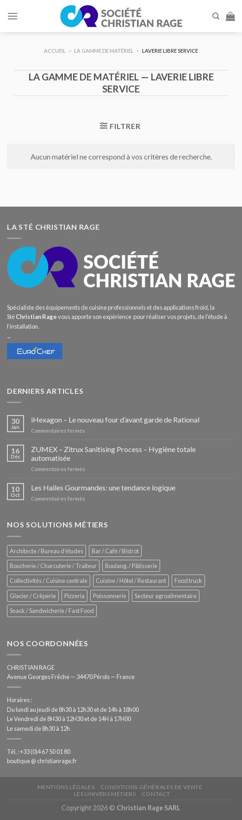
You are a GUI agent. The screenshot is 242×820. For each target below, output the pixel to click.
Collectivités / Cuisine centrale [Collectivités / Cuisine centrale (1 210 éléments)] (48, 580)
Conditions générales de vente (151, 786)
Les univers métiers (105, 793)
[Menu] (12, 16)
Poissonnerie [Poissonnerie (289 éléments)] (109, 596)
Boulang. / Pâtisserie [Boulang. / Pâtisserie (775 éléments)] (131, 565)
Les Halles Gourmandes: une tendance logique (103, 487)
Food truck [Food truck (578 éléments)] (188, 580)
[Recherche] (215, 16)
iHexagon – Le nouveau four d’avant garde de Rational (115, 419)
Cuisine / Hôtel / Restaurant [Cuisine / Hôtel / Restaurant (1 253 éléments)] (131, 580)
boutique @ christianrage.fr (42, 761)
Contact (156, 793)
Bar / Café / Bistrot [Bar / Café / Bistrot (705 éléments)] (115, 551)
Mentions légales (66, 786)
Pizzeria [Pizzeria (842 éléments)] (74, 596)
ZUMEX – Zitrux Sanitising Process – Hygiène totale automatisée (113, 453)
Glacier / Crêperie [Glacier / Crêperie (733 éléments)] (33, 596)
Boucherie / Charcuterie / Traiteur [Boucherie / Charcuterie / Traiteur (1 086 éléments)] (53, 565)
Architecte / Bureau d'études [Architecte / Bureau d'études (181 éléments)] (46, 551)
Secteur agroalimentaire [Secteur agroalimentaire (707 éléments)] (166, 596)
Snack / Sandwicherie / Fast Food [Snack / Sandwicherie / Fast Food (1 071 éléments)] (52, 610)
